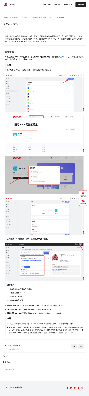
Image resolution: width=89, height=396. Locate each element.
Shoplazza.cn (46, 4)
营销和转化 (36, 17)
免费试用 (81, 4)
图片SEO (60, 17)
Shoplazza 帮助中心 (11, 17)
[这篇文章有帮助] (74, 346)
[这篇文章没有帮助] (81, 346)
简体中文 (67, 4)
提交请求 (57, 4)
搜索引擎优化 (48, 17)
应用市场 (25, 17)
